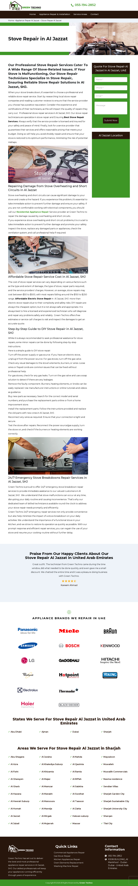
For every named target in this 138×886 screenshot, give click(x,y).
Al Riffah (76, 779)
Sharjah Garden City (113, 794)
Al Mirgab (47, 816)
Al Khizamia (48, 771)
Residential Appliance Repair (33, 212)
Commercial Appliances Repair (69, 852)
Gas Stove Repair (62, 856)
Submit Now (110, 120)
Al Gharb (15, 786)
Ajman (45, 732)
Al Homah (16, 808)
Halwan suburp (80, 816)
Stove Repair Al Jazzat (51, 20)
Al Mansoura (48, 801)
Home (32, 14)
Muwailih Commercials (115, 771)
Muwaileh (108, 764)
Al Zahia (76, 808)
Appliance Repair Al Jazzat (27, 20)
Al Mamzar (47, 786)
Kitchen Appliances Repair (67, 859)
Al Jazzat (15, 816)
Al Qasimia (78, 764)
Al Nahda (77, 757)
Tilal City (107, 823)
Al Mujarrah (47, 823)
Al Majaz (46, 779)
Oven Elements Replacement (68, 862)
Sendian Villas (110, 786)
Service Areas (80, 14)
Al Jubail (15, 823)
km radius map (111, 168)
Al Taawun (78, 801)
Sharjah (107, 732)
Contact (95, 14)
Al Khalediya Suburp (52, 764)
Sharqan (107, 816)
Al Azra (14, 764)
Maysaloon (109, 757)
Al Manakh (47, 794)
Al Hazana (16, 794)
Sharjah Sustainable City (116, 801)
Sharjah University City (115, 808)
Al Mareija (47, 808)
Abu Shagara (17, 757)
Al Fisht (14, 771)
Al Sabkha (77, 786)
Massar (76, 823)
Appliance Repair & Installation (54, 14)
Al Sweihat (78, 794)
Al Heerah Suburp (20, 801)
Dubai (75, 732)
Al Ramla (77, 771)
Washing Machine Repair (66, 866)
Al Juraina (47, 757)
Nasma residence (112, 779)
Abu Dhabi (16, 732)
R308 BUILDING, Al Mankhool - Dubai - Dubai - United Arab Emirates (118, 864)
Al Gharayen (17, 779)
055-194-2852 (85, 5)
